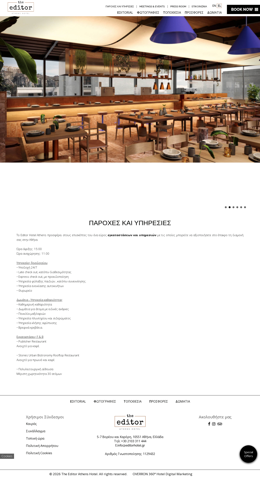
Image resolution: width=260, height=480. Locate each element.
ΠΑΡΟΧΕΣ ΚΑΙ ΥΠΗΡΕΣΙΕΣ (120, 6)
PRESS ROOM (178, 6)
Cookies (7, 456)
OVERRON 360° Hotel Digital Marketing (162, 474)
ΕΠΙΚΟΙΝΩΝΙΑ (199, 6)
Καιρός (31, 423)
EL (219, 5)
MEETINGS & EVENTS (152, 6)
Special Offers (248, 454)
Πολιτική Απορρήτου (42, 445)
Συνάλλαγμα (35, 431)
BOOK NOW (242, 9)
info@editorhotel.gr (131, 445)
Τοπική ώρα (35, 438)
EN (214, 5)
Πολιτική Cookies (39, 453)
